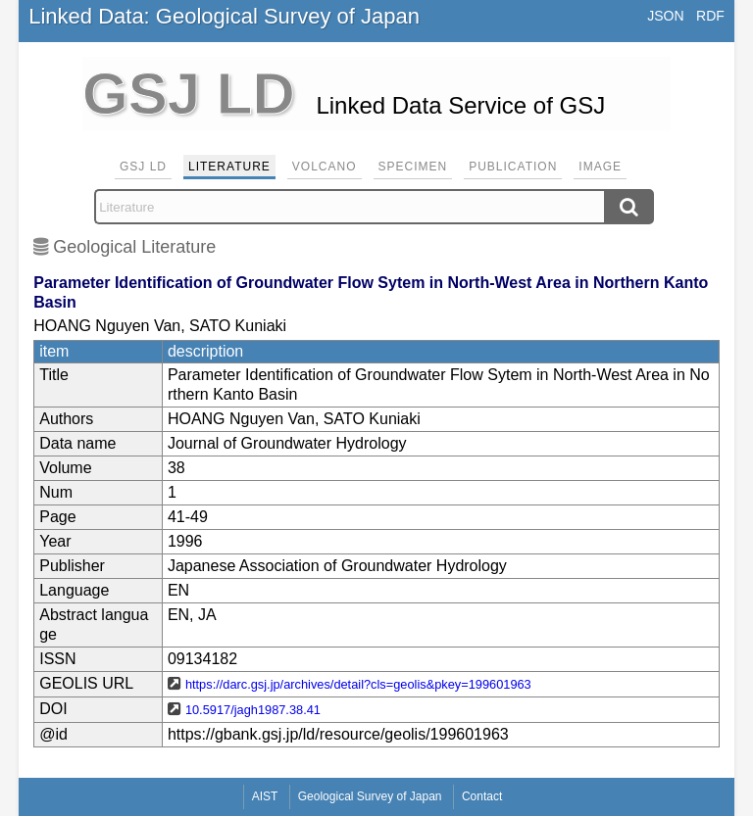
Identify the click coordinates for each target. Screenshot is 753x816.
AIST (265, 796)
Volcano (324, 166)
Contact (482, 796)
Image (600, 166)
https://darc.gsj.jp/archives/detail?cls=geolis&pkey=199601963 (358, 684)
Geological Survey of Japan (370, 796)
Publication (513, 166)
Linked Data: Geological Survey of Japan (224, 16)
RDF (710, 16)
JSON (665, 16)
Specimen (413, 166)
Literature (229, 166)
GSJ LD (143, 166)
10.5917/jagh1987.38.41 (253, 709)
